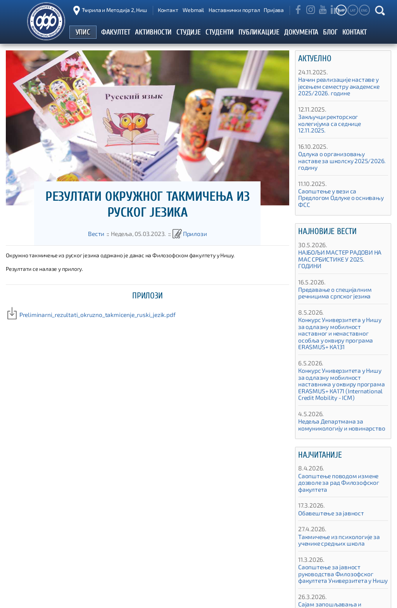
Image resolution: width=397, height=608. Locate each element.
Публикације (304, 598)
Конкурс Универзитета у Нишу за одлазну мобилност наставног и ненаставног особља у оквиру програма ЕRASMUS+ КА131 (339, 303)
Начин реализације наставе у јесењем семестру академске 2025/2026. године (335, 86)
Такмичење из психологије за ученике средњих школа (335, 499)
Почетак (195, 598)
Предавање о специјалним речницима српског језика (331, 266)
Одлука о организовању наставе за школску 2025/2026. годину (342, 151)
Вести (100, 234)
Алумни (337, 598)
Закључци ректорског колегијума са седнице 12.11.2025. (340, 120)
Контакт (168, 10)
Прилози (191, 234)
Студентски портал (257, 598)
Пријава (274, 10)
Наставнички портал (234, 10)
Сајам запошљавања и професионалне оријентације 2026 (341, 567)
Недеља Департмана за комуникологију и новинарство (337, 384)
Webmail (193, 10)
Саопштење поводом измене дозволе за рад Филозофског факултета (334, 442)
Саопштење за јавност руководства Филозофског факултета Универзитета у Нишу (342, 533)
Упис (220, 598)
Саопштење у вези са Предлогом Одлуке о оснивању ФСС (338, 181)
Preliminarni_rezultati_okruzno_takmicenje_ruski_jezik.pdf (81, 315)
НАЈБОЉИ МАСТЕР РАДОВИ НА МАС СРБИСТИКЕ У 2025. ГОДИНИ (341, 236)
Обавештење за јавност (327, 472)
